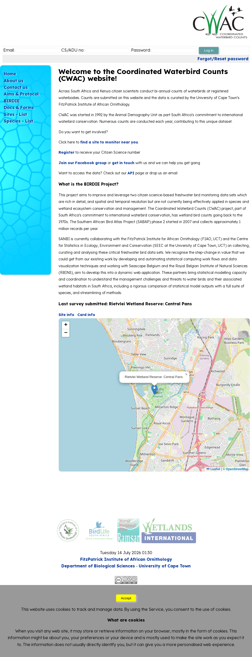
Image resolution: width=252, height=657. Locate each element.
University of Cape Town (165, 565)
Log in (208, 50)
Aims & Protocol (21, 93)
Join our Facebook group (83, 163)
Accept (126, 598)
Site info (66, 314)
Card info (86, 314)
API (131, 173)
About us (13, 80)
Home (10, 73)
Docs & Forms (19, 107)
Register (66, 152)
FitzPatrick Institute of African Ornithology (126, 559)
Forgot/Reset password (223, 58)
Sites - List (15, 114)
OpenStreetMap (237, 469)
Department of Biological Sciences (98, 565)
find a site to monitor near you (109, 142)
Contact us (16, 87)
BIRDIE (12, 100)
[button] (154, 389)
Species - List (18, 121)
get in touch (123, 163)
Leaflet (213, 469)
